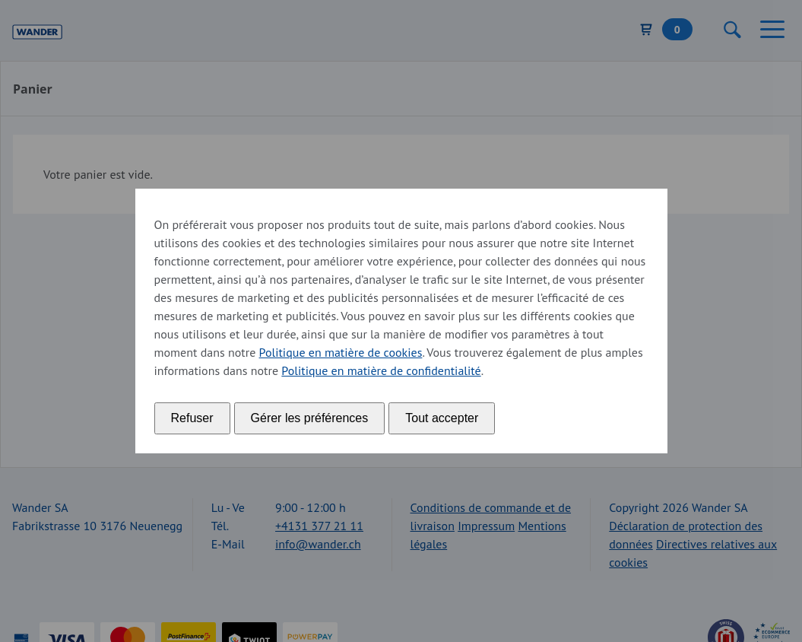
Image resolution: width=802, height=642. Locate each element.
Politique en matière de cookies (341, 352)
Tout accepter (441, 418)
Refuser (192, 418)
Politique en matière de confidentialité (380, 370)
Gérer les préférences (310, 418)
